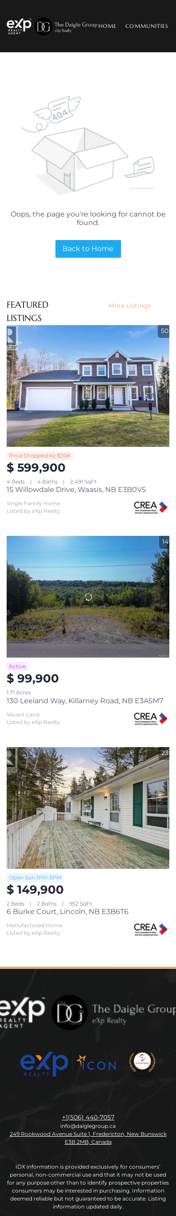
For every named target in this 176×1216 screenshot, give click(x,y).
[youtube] (106, 1097)
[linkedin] (70, 1097)
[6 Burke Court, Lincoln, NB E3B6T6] (88, 808)
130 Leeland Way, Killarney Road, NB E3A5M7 (85, 701)
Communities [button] (146, 26)
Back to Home (88, 248)
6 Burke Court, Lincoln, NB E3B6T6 (68, 911)
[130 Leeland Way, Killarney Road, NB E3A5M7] (88, 597)
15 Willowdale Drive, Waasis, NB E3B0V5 (76, 489)
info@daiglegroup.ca (88, 1126)
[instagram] (88, 1097)
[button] (52, 26)
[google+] (123, 1097)
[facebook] (52, 1097)
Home (107, 26)
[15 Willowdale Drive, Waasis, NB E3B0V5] (88, 386)
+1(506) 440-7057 (88, 1117)
